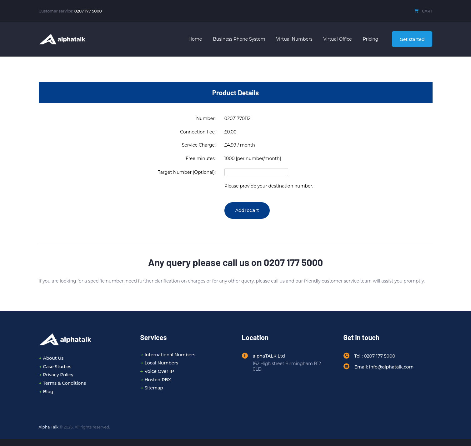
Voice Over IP (159, 371)
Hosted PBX (158, 380)
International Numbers (170, 355)
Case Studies (57, 366)
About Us (53, 358)
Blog (48, 391)
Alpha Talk (49, 427)
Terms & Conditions (64, 383)
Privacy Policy (58, 375)
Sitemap (154, 388)
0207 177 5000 (88, 11)
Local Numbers (161, 363)
